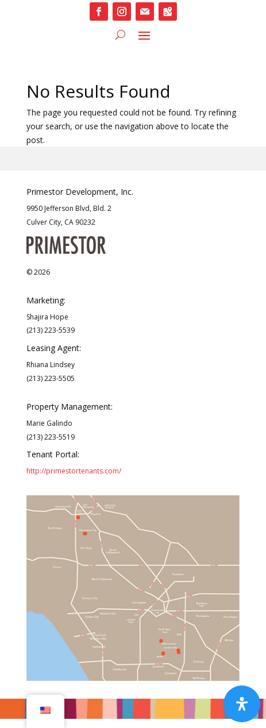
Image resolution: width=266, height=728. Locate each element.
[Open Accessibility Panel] (241, 703)
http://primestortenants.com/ (73, 471)
